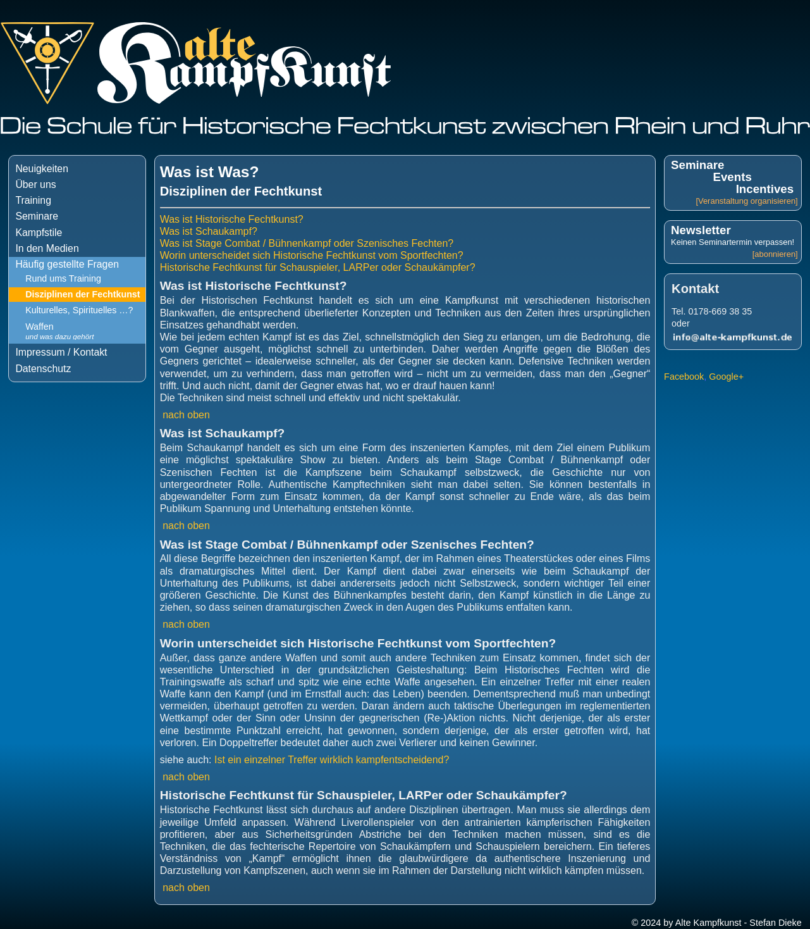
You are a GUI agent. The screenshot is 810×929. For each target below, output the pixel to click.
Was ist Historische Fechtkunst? (232, 219)
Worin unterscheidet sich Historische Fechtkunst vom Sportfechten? (311, 255)
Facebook (684, 376)
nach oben (186, 414)
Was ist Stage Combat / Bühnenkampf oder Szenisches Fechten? (307, 243)
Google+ (726, 376)
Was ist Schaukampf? (208, 231)
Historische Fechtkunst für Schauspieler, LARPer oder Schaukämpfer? (318, 267)
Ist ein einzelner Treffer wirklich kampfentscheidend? (331, 759)
